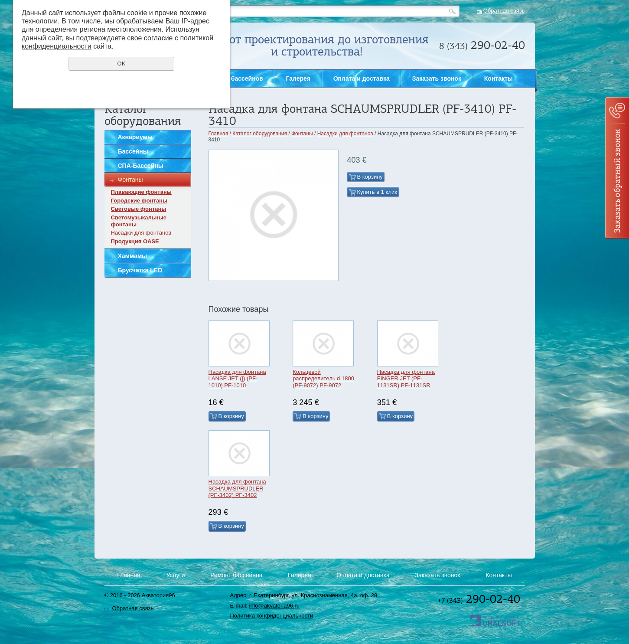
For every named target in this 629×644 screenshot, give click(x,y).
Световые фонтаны (138, 209)
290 (482, 45)
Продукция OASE (135, 241)
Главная (218, 134)
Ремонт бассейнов (235, 78)
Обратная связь (504, 10)
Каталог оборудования (259, 134)
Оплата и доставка (361, 78)
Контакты (498, 78)
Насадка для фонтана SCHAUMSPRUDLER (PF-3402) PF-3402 (237, 488)
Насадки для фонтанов (141, 232)
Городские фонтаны (139, 200)
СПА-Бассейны (140, 165)
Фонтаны (130, 179)
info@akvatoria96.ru (274, 605)
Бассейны (133, 151)
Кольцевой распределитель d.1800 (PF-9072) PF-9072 (323, 379)
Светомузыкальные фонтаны (138, 221)
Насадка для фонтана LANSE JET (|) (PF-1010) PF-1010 (237, 379)
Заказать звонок (617, 168)
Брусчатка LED (140, 270)
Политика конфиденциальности (271, 615)
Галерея (298, 78)
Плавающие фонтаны (141, 192)
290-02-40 (478, 599)
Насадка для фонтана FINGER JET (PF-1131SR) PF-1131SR (406, 379)
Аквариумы (135, 137)
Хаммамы (132, 255)
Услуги (175, 575)
